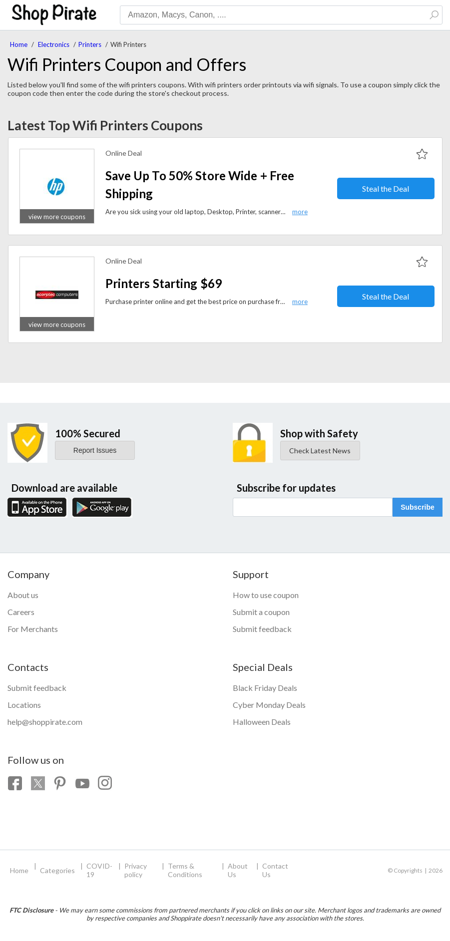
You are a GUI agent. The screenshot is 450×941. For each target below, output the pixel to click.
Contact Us (275, 870)
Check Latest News (320, 450)
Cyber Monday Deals (269, 704)
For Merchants (32, 628)
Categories (57, 870)
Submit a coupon (261, 612)
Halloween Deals (262, 721)
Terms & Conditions (185, 870)
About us (22, 595)
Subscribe (418, 507)
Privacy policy (135, 870)
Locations (24, 704)
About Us (238, 870)
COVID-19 (99, 870)
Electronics (53, 44)
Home (18, 44)
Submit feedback (262, 628)
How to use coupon (266, 595)
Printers (89, 44)
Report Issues (94, 450)
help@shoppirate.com (44, 721)
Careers (20, 612)
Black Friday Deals (265, 687)
